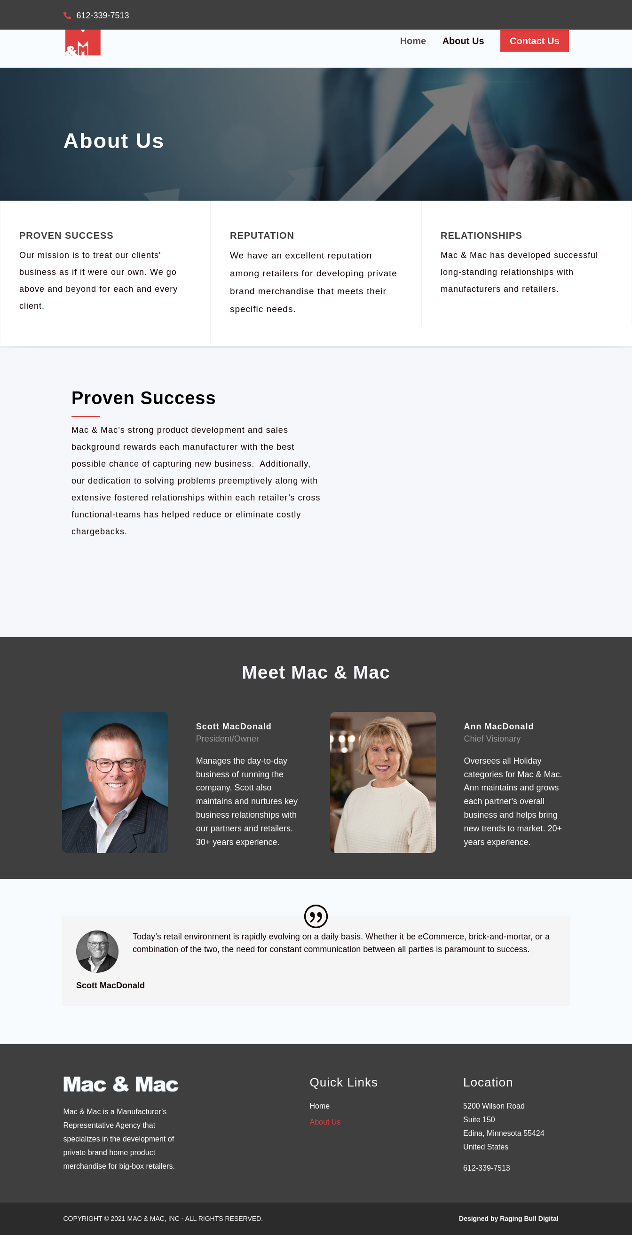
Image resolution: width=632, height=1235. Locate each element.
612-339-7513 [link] (486, 1168)
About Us (463, 42)
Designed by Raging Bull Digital (509, 1218)
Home (413, 42)
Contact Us (535, 41)
